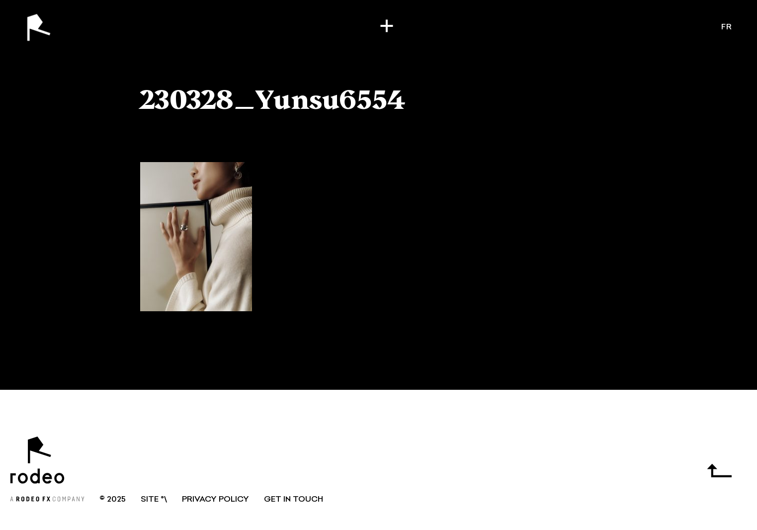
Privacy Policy (215, 500)
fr (726, 27)
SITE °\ (154, 500)
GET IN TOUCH (293, 500)
